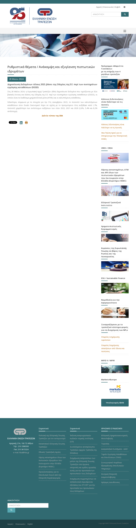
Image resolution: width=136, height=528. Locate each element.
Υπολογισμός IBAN (115, 402)
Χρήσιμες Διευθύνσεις (110, 482)
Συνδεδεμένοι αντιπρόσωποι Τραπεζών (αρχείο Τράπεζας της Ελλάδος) (83, 450)
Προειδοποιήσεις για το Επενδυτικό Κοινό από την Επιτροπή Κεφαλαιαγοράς (50, 475)
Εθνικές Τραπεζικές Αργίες (50, 452)
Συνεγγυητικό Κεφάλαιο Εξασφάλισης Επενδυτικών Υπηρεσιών (112, 465)
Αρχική (99, 7)
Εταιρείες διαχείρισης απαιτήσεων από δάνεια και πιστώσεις (112, 348)
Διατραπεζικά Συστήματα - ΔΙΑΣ (114, 449)
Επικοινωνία (108, 7)
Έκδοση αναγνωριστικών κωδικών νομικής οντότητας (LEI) (81, 438)
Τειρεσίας (105, 443)
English (117, 7)
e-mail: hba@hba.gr (21, 452)
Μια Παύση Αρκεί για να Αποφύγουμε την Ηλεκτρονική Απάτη (114, 136)
